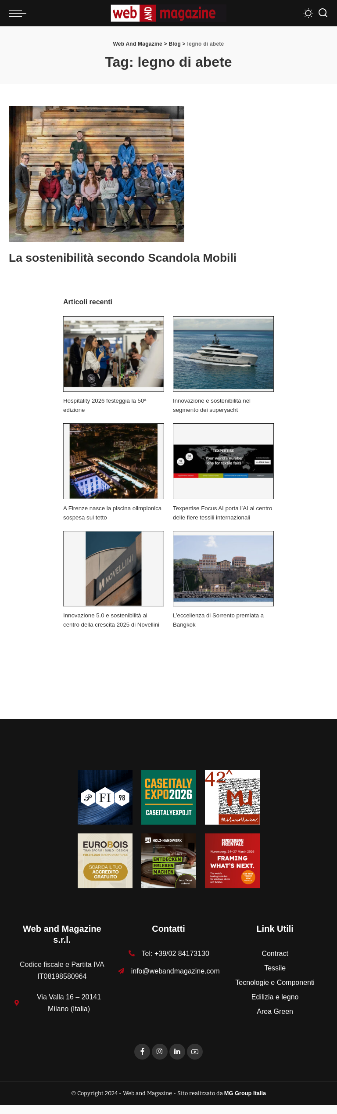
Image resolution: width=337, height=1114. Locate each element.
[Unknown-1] (169, 805)
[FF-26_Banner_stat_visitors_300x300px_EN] (232, 869)
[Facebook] (142, 1061)
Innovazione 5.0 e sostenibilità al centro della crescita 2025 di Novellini (107, 624)
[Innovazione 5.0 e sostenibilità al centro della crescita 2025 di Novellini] (113, 568)
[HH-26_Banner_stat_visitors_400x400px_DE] (169, 869)
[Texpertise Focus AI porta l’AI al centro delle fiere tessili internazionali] (223, 461)
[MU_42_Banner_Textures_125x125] (232, 805)
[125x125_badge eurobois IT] (105, 869)
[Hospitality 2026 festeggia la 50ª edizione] (113, 354)
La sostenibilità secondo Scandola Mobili (146, 257)
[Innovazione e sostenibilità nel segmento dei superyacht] (223, 354)
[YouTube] (195, 1061)
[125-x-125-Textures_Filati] (105, 805)
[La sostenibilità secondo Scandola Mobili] (96, 173)
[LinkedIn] (177, 1061)
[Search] (323, 13)
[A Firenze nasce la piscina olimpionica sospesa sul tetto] (113, 461)
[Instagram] (160, 1061)
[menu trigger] (20, 13)
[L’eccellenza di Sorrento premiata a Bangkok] (223, 568)
